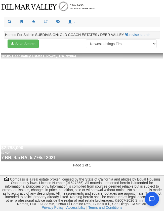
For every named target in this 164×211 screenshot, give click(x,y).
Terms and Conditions (105, 207)
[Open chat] (152, 199)
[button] (71, 22)
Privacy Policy (53, 207)
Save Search (23, 44)
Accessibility (75, 207)
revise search (140, 35)
